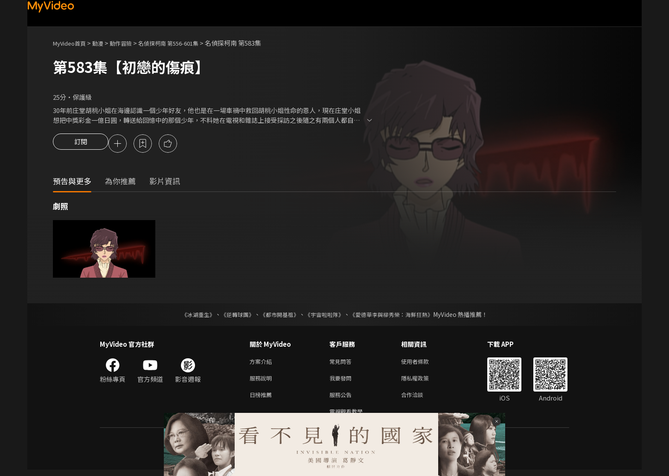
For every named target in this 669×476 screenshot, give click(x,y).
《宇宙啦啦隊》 (325, 315)
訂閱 (80, 144)
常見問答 (342, 363)
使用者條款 (422, 363)
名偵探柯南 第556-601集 (183, 42)
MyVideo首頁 (72, 42)
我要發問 (342, 381)
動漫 (104, 42)
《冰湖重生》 (191, 315)
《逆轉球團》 (232, 315)
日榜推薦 (262, 399)
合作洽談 (419, 399)
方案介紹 (262, 363)
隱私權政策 (422, 381)
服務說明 (262, 381)
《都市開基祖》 (277, 315)
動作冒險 (130, 42)
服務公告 (342, 399)
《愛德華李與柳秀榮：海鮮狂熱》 (397, 315)
